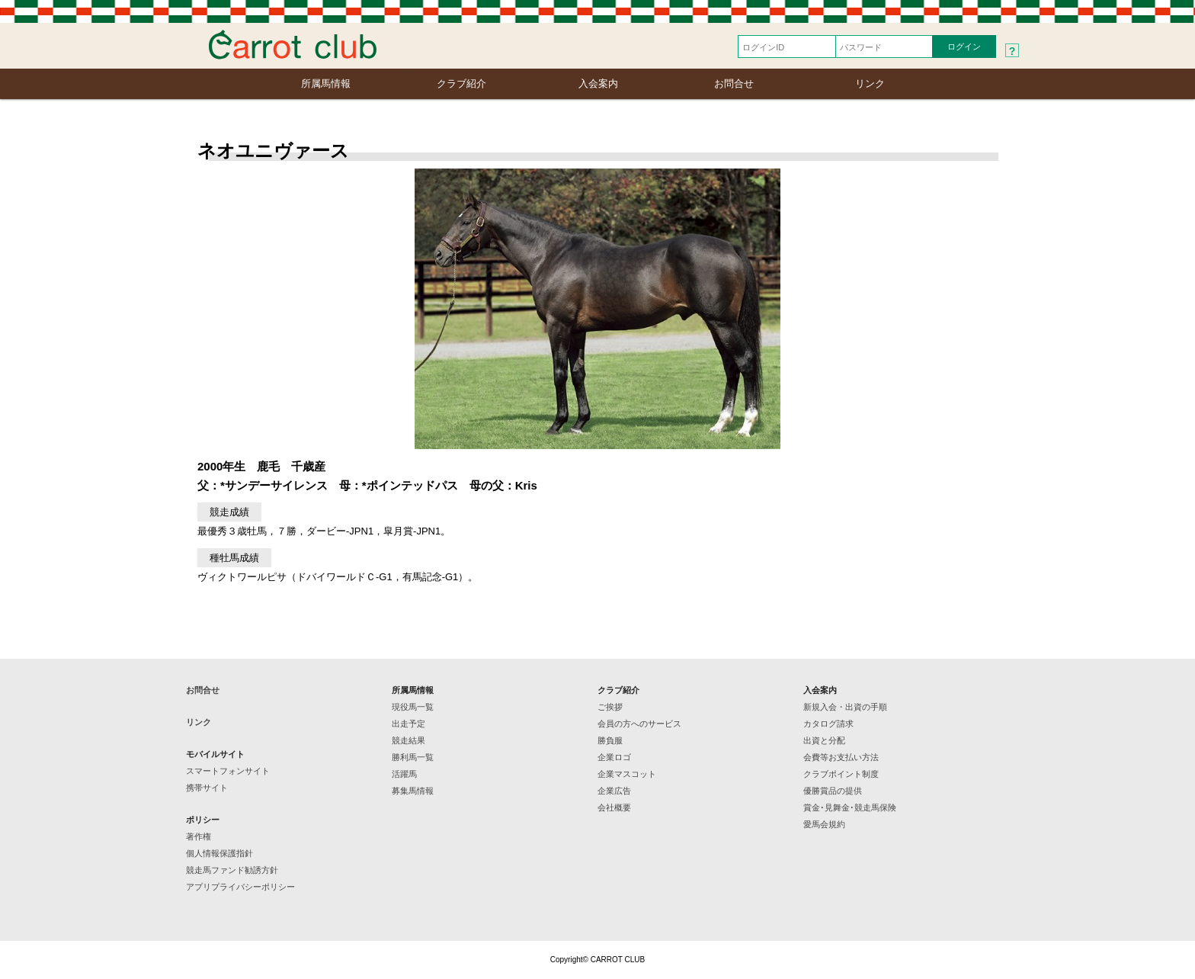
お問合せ (734, 83)
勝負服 (610, 740)
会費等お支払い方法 (841, 757)
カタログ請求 (828, 723)
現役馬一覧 (413, 706)
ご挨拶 (610, 706)
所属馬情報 (326, 83)
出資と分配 (824, 740)
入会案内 (598, 83)
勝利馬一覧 (413, 757)
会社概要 (614, 807)
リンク (870, 83)
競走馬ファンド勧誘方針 (232, 870)
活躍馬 (404, 773)
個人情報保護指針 (219, 853)
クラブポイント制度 (841, 773)
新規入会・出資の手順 (845, 706)
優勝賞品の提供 (832, 790)
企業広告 (614, 790)
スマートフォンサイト (228, 770)
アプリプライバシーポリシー (240, 886)
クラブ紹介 (461, 83)
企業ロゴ (614, 757)
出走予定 (408, 723)
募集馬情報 (413, 790)
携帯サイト (207, 787)
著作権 (198, 836)
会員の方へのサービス (639, 723)
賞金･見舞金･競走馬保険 (849, 807)
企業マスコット (627, 773)
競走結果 (408, 740)
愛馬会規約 (824, 824)
